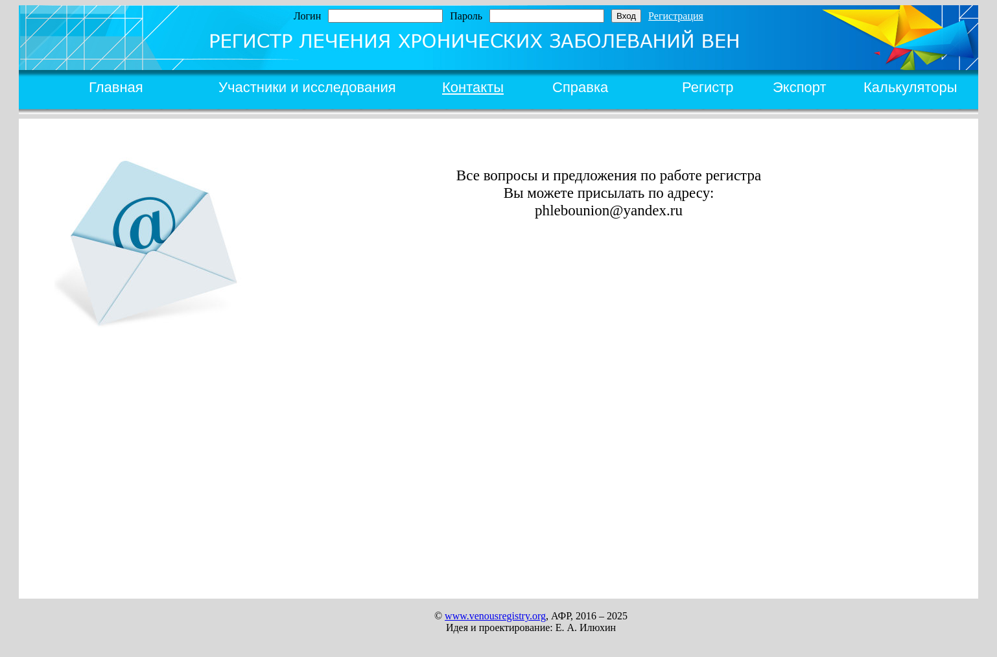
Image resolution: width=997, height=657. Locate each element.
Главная (116, 87)
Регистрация (675, 15)
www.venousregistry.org (495, 615)
